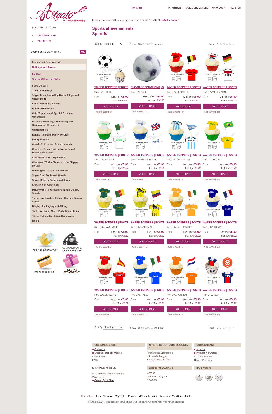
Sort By (98, 43)
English (51, 27)
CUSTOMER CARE (46, 35)
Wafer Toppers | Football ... (115, 87)
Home (95, 20)
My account (219, 8)
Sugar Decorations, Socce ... (152, 87)
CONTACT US (44, 41)
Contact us (87, 396)
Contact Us (99, 349)
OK (83, 51)
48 (142, 44)
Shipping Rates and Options (108, 353)
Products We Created (206, 353)
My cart (137, 8)
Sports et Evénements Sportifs (141, 20)
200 (151, 44)
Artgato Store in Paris (159, 359)
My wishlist (175, 8)
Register (235, 8)
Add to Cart (111, 106)
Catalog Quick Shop (104, 380)
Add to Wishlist (104, 112)
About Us (200, 349)
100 (146, 44)
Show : (134, 44)
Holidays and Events (112, 20)
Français (37, 27)
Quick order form (197, 8)
